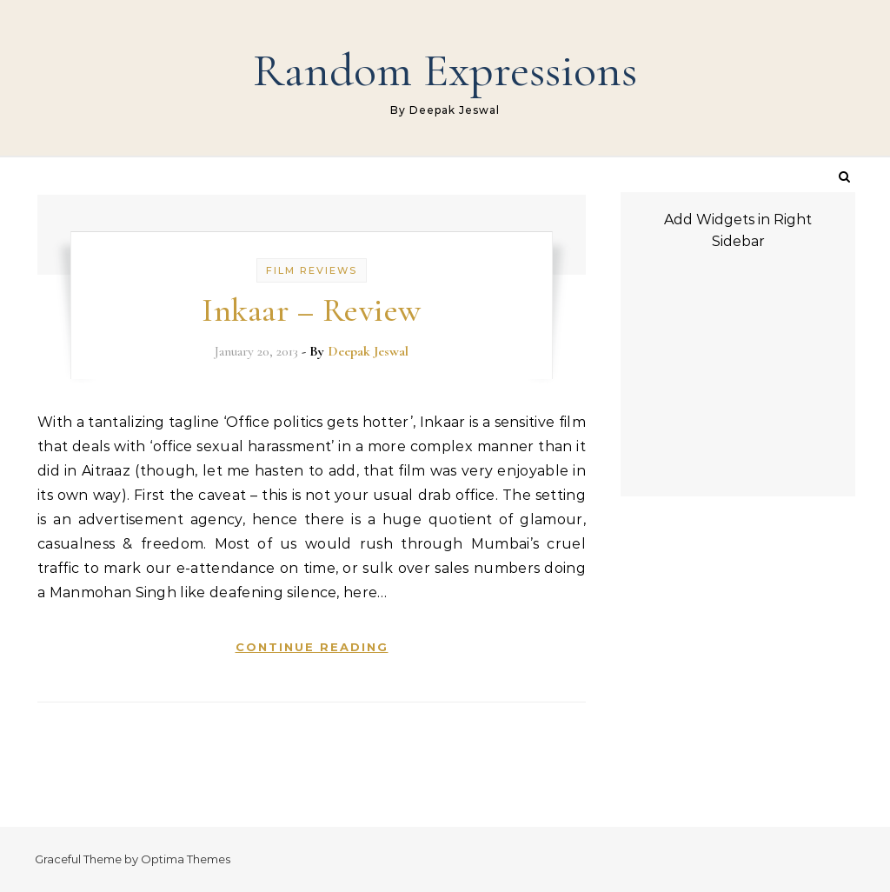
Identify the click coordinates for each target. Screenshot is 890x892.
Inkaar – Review (312, 310)
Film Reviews (311, 270)
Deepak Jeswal (368, 351)
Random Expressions (445, 70)
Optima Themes (185, 859)
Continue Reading (312, 647)
